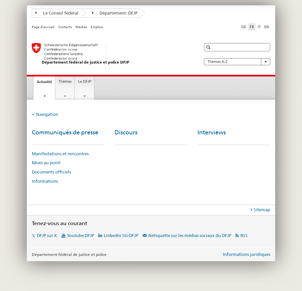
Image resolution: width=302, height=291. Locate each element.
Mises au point (46, 162)
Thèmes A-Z (237, 62)
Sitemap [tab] (262, 209)
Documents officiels (51, 171)
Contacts (65, 27)
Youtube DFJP (80, 235)
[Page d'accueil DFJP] (109, 54)
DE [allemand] (243, 26)
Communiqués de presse (65, 132)
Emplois (97, 27)
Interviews (211, 132)
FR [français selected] (252, 26)
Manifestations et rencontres (60, 153)
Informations (45, 181)
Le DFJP (84, 81)
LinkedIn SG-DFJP (121, 235)
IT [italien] (259, 26)
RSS (244, 235)
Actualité (46, 83)
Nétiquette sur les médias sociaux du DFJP (189, 235)
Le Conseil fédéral (56, 13)
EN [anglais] (266, 26)
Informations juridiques (246, 254)
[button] (209, 47)
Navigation (47, 114)
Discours (126, 132)
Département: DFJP (115, 13)
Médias (81, 27)
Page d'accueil (43, 27)
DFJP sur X (47, 235)
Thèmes (65, 81)
